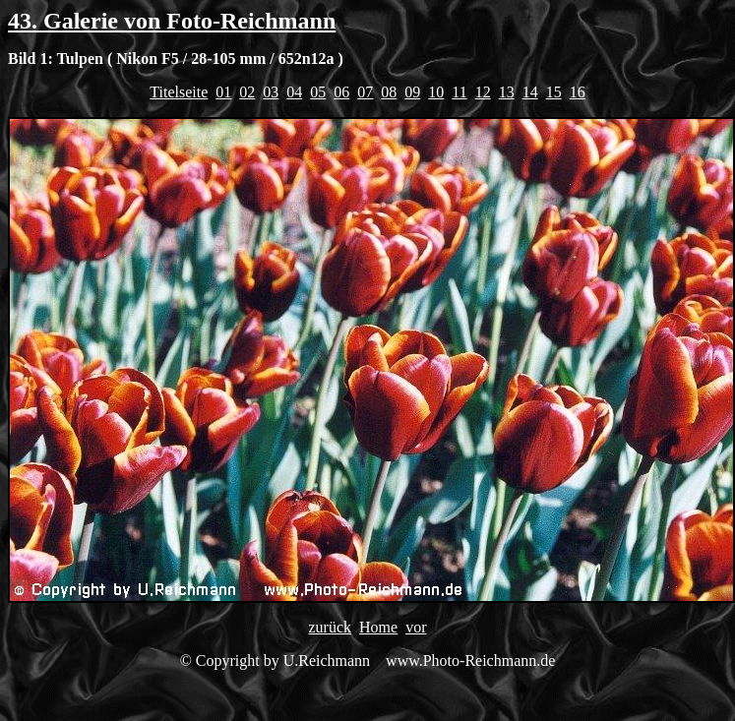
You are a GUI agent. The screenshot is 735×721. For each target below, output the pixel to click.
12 (483, 92)
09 (412, 92)
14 (530, 92)
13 (507, 92)
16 (577, 92)
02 (247, 92)
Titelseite (179, 92)
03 (270, 92)
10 (436, 92)
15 (554, 92)
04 (294, 92)
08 (389, 92)
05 (318, 92)
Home (378, 627)
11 (459, 92)
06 (341, 92)
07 (365, 92)
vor (415, 627)
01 (223, 92)
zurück (330, 627)
